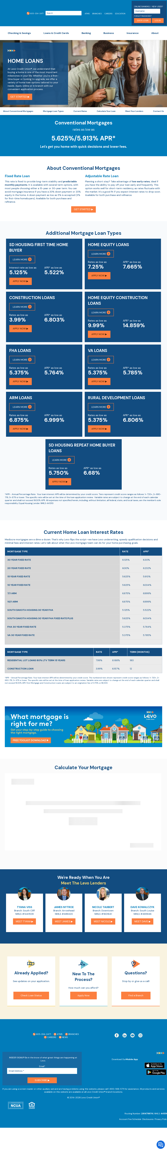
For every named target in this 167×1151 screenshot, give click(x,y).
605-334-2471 (35, 13)
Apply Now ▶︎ (20, 283)
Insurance (133, 33)
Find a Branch (135, 998)
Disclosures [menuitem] (148, 1122)
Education (120, 13)
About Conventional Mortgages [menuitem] (18, 112)
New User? (157, 6)
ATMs (87, 13)
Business (108, 33)
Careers (108, 13)
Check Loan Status (31, 998)
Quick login (142, 20)
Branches (97, 13)
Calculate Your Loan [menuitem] (106, 112)
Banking (86, 33)
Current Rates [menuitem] (80, 112)
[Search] (63, 13)
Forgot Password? (143, 16)
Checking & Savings (19, 33)
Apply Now (83, 998)
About (155, 33)
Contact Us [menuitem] (158, 112)
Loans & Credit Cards (56, 33)
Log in (158, 20)
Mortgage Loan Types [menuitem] (53, 112)
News (63, 1040)
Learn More (22, 261)
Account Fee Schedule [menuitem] (130, 1122)
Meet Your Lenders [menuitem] (134, 112)
